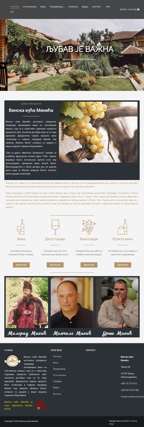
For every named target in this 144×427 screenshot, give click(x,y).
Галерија (57, 381)
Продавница (59, 369)
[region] (72, 55)
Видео (56, 387)
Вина (55, 362)
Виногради (89, 239)
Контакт (57, 394)
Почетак (57, 356)
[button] (3, 55)
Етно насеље (59, 375)
